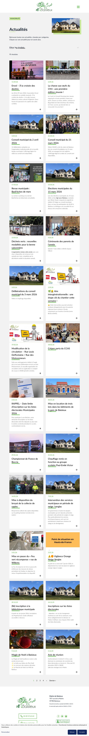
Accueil (11, 48)
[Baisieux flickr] (66, 716)
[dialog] (44, 729)
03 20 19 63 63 (28, 716)
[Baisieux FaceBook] (58, 716)
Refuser (72, 732)
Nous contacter (28, 723)
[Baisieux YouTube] (62, 716)
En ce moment (20, 48)
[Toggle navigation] (78, 6)
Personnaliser (5, 732)
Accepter (82, 732)
